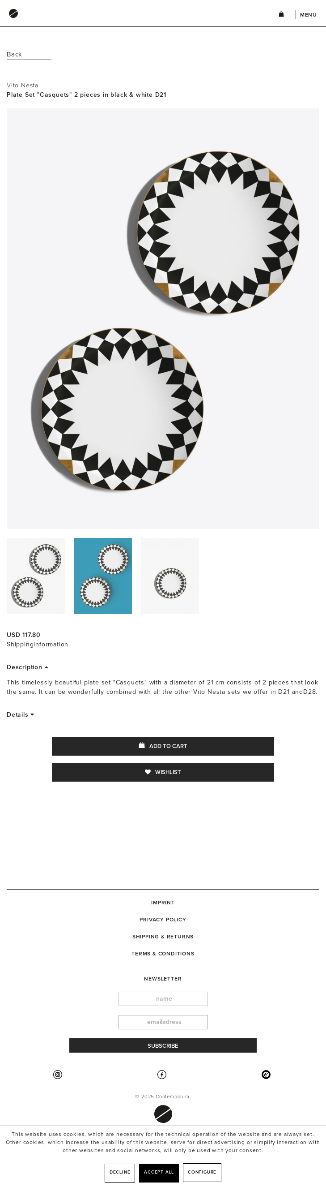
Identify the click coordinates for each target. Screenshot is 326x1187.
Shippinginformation (37, 644)
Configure (202, 1172)
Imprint (163, 902)
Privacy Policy (163, 919)
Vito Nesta (22, 85)
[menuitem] (133, 22)
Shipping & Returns (163, 936)
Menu (308, 15)
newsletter (163, 979)
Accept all (159, 1172)
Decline (120, 1172)
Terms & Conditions (162, 953)
